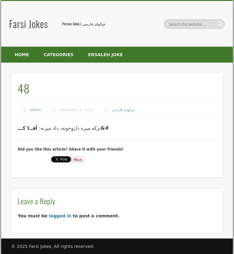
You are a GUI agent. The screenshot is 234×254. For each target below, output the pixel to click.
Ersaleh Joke (105, 54)
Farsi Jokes (28, 23)
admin (35, 110)
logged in (60, 215)
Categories (58, 54)
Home (22, 54)
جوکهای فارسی (123, 110)
